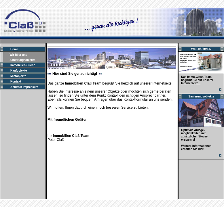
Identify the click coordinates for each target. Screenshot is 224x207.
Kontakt (15, 81)
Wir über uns (18, 54)
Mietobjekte (18, 76)
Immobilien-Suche (22, 65)
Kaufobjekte (18, 70)
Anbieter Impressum (24, 87)
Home (14, 49)
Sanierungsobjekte (22, 60)
